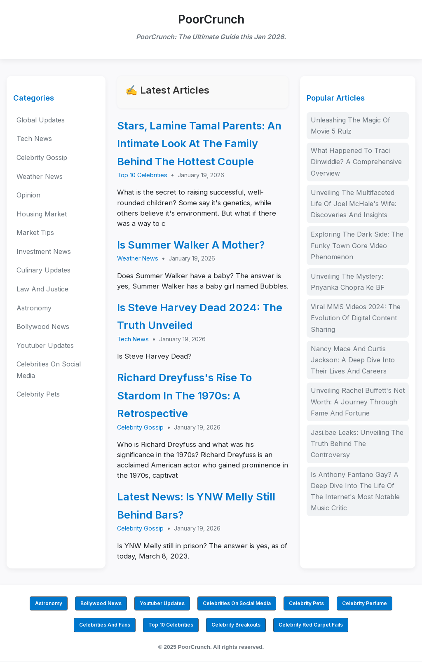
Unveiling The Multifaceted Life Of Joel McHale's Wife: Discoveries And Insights (353, 203)
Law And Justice (42, 289)
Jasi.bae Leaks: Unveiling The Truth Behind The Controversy (357, 443)
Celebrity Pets (38, 394)
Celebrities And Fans (104, 625)
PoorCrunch (211, 19)
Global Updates (40, 120)
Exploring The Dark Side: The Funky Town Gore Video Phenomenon (357, 245)
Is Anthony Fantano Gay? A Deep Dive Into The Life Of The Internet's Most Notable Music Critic (355, 491)
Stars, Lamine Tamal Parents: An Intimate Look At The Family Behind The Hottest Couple (199, 143)
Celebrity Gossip (41, 157)
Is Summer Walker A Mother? (191, 244)
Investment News (43, 251)
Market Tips (35, 232)
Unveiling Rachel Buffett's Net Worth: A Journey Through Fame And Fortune (358, 401)
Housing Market (41, 214)
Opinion (28, 195)
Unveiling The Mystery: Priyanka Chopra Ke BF (347, 281)
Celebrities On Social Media (48, 369)
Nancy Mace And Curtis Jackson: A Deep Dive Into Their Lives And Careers (353, 360)
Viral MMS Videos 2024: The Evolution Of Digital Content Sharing (356, 318)
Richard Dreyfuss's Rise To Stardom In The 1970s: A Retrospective (184, 395)
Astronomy (34, 308)
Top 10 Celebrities (142, 174)
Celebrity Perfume (364, 603)
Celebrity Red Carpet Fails (311, 625)
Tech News (34, 138)
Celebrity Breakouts (235, 625)
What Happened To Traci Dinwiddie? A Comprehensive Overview (356, 161)
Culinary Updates (43, 270)
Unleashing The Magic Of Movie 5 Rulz (350, 125)
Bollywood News (42, 326)
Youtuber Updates (45, 345)
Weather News (39, 176)
